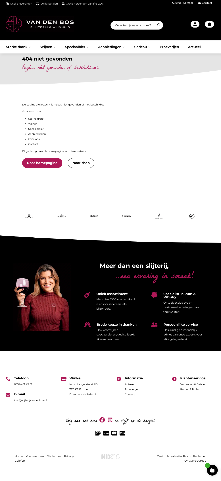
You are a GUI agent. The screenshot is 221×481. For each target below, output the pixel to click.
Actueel (194, 47)
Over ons (34, 148)
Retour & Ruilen (190, 398)
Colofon (20, 469)
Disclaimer (54, 465)
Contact (205, 3)
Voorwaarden (35, 465)
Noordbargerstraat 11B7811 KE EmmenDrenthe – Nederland (83, 398)
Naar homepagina (42, 172)
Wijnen (48, 47)
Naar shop (81, 172)
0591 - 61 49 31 (182, 3)
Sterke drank (18, 47)
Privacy (69, 465)
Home (19, 465)
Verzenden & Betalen (193, 393)
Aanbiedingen (111, 47)
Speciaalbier (77, 47)
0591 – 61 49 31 (23, 393)
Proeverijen (169, 47)
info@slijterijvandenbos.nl (30, 409)
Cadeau (142, 47)
